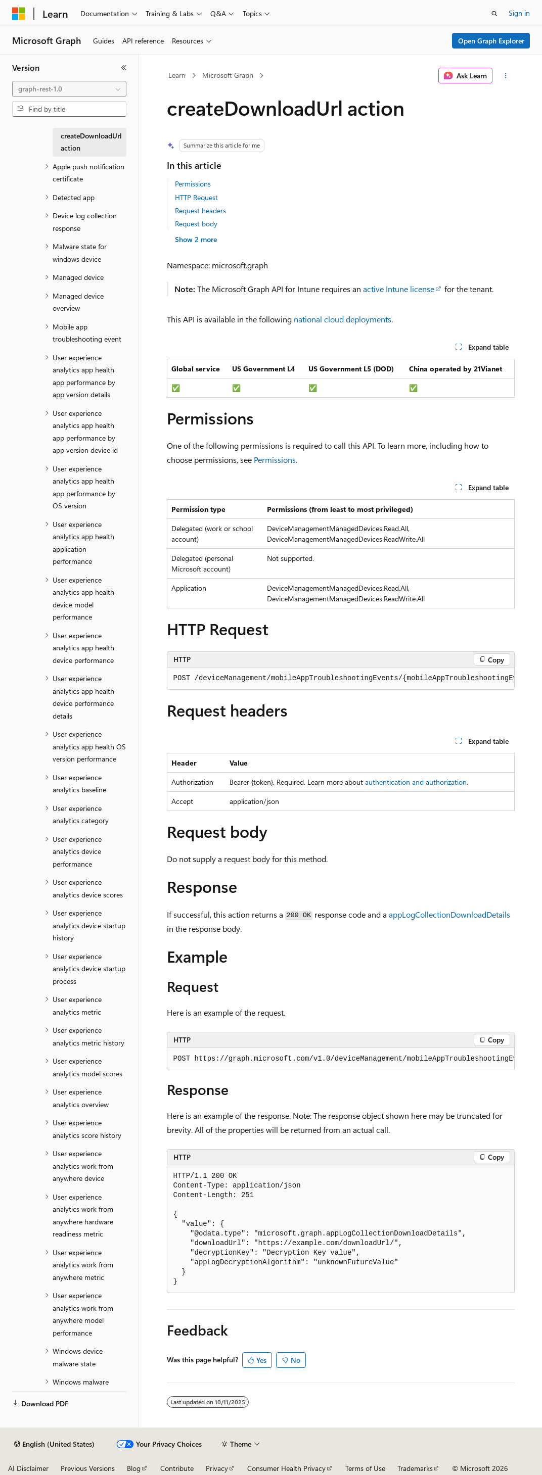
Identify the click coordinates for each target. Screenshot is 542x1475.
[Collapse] (123, 68)
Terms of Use (365, 1468)
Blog (134, 1468)
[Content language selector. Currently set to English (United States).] (54, 1444)
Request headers (200, 210)
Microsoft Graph (227, 75)
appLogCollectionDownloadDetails (449, 914)
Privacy (217, 1468)
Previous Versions (88, 1468)
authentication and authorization (416, 782)
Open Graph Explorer (491, 40)
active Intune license (398, 288)
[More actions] (505, 76)
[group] (341, 679)
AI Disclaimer (28, 1468)
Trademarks (415, 1468)
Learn (177, 75)
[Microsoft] (18, 13)
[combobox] (69, 89)
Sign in (519, 13)
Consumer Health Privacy (286, 1468)
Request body (196, 223)
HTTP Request (196, 197)
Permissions (193, 183)
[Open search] (494, 14)
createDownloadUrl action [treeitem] (91, 142)
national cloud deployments (342, 319)
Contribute (177, 1468)
